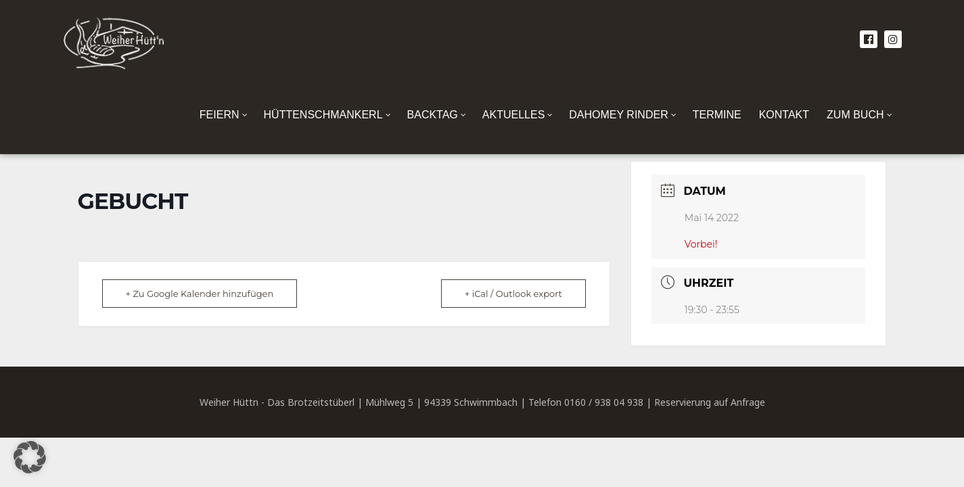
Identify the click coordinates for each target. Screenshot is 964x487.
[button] (30, 457)
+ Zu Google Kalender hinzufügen (200, 293)
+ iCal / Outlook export (513, 293)
